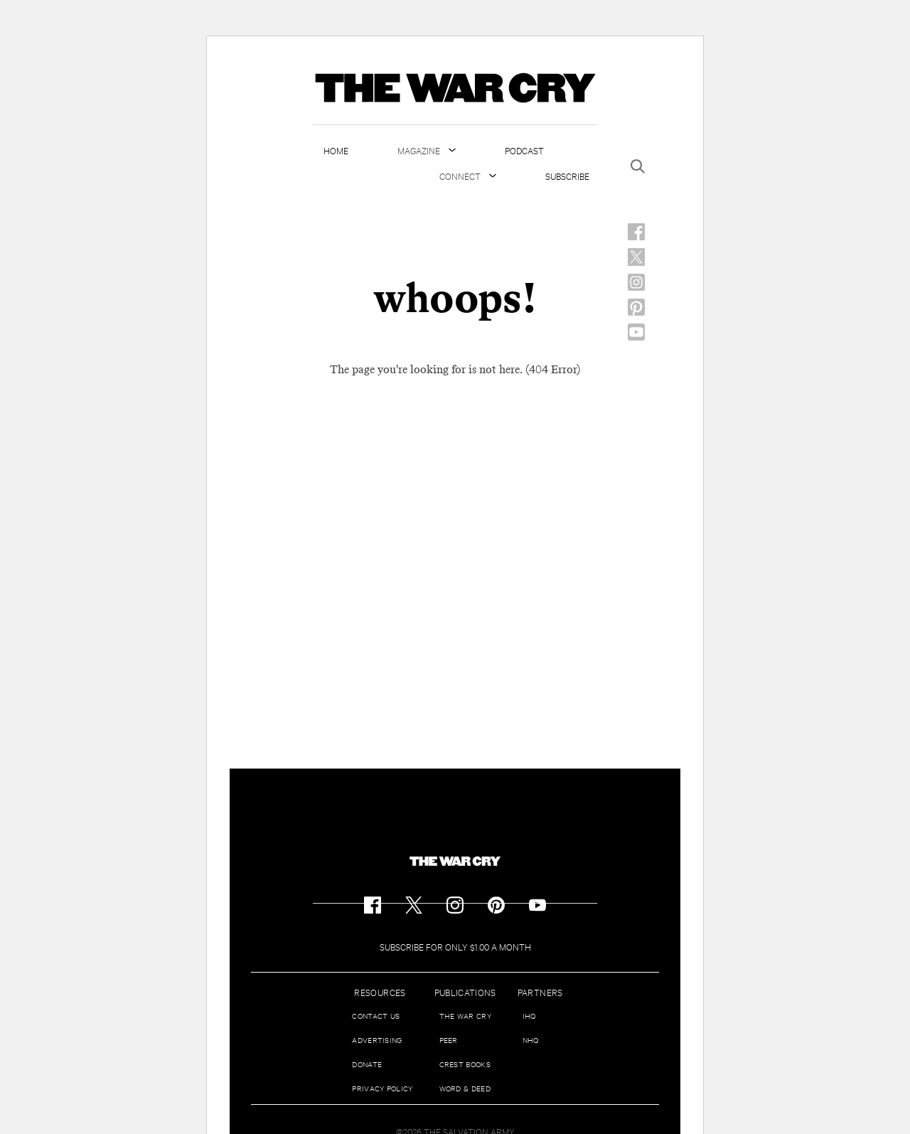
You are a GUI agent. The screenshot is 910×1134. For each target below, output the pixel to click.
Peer (448, 1039)
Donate (367, 1064)
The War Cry (465, 1015)
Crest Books (465, 1064)
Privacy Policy (382, 1088)
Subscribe (567, 175)
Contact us (376, 1015)
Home (335, 150)
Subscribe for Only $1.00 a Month (455, 946)
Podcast (524, 150)
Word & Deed (465, 1088)
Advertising (377, 1039)
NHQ (531, 1039)
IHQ (529, 1015)
